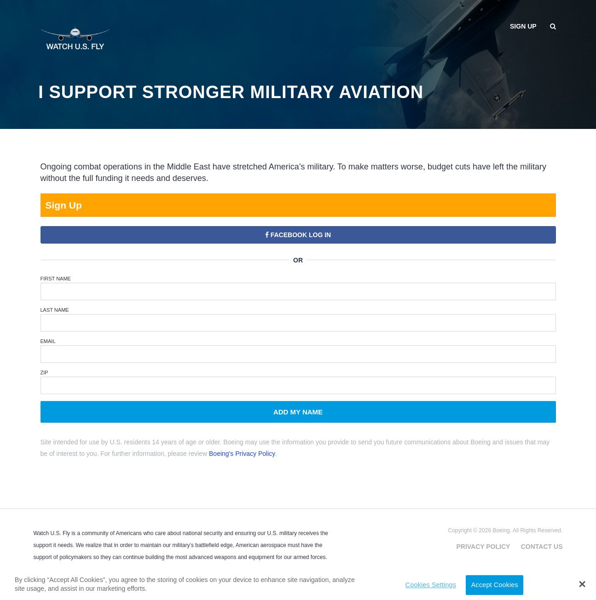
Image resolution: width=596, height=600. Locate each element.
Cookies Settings (430, 584)
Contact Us (542, 546)
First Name (56, 278)
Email (48, 341)
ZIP (44, 372)
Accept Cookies (494, 584)
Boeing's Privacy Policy (242, 453)
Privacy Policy (483, 546)
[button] (582, 584)
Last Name (55, 310)
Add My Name (298, 412)
